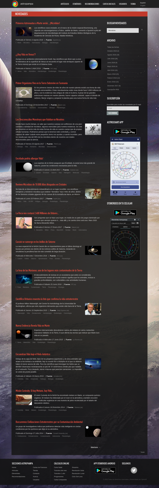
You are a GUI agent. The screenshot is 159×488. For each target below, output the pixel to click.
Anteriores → (96, 449)
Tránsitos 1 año (59, 476)
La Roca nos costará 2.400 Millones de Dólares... (40, 214)
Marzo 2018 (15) (113, 78)
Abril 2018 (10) (113, 74)
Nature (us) (62, 106)
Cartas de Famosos (40, 469)
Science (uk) (79, 409)
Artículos (65, 3)
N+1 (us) (60, 257)
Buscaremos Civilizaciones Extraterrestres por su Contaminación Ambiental (53, 423)
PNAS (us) (58, 145)
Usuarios (123, 3)
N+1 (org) (54, 70)
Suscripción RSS (113, 95)
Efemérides (77, 3)
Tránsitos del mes (60, 472)
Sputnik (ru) (57, 41)
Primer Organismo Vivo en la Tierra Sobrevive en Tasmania (45, 84)
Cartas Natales (109, 3)
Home (14, 469)
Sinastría (75, 469)
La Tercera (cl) (78, 341)
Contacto (36, 476)
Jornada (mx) (59, 377)
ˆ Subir (142, 453)
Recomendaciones (92, 3)
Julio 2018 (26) (113, 61)
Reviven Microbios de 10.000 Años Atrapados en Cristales (44, 186)
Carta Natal (58, 469)
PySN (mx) (58, 200)
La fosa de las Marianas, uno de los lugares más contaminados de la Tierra (53, 272)
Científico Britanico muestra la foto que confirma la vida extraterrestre (51, 300)
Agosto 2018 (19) (114, 57)
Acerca (35, 479)
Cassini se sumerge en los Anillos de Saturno (38, 243)
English (142, 5)
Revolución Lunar (78, 476)
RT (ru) (74, 286)
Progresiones (59, 479)
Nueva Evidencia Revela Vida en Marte (35, 327)
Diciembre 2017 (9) (114, 91)
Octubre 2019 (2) (113, 53)
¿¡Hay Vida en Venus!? (27, 56)
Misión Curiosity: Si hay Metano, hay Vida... (37, 392)
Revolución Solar (78, 472)
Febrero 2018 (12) (114, 82)
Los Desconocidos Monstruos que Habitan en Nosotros (43, 121)
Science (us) (75, 171)
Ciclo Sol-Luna (77, 479)
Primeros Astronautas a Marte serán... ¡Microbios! (41, 24)
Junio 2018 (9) (112, 65)
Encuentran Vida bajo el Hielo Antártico (35, 355)
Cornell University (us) (61, 435)
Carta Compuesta (60, 482)
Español (143, 3)
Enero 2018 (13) (113, 87)
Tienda (133, 3)
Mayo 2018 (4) (112, 70)
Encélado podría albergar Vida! (31, 160)
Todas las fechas (113, 49)
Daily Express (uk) (64, 312)
